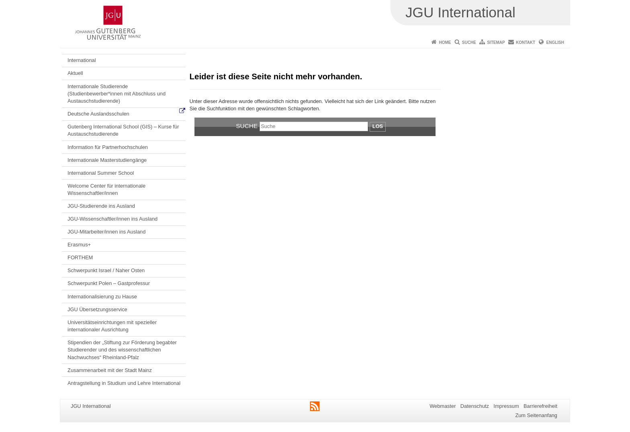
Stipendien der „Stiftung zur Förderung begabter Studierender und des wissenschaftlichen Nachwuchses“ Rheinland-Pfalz (122, 349)
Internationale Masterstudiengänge (107, 160)
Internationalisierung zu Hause (102, 297)
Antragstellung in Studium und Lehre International (124, 383)
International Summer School (101, 173)
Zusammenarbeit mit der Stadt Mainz (110, 370)
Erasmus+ (79, 245)
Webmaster (443, 406)
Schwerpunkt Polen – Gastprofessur (109, 283)
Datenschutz (474, 406)
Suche (469, 42)
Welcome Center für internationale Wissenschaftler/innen (106, 189)
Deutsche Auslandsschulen (98, 114)
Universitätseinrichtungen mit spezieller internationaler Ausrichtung (112, 326)
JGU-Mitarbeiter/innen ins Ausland (106, 232)
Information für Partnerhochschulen (108, 147)
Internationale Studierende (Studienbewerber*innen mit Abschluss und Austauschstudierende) (117, 93)
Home (445, 42)
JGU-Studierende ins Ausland (101, 206)
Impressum (506, 406)
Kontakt (525, 42)
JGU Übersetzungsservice (97, 309)
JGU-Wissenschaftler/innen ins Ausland (113, 219)
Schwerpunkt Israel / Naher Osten (106, 270)
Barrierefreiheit (540, 406)
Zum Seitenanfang (536, 415)
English (555, 42)
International (82, 60)
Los (377, 126)
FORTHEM (80, 257)
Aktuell (75, 73)
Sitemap (496, 42)
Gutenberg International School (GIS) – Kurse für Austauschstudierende (123, 130)
